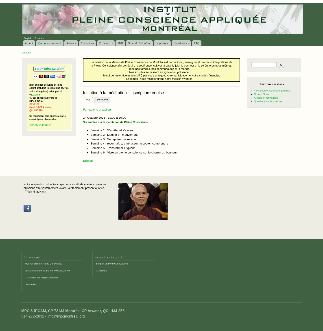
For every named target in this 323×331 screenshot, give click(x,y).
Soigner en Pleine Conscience (112, 263)
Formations (87, 43)
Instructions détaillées (40, 125)
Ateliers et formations (266, 97)
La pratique (162, 43)
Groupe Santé (262, 94)
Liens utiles (31, 284)
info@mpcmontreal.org (66, 316)
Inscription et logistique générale (272, 90)
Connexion (101, 270)
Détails (88, 160)
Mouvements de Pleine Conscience (43, 263)
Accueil (29, 43)
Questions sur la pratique (268, 101)
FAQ (196, 43)
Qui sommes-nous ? (49, 43)
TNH (120, 43)
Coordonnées (181, 43)
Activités (71, 43)
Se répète (102, 99)
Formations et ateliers (97, 109)
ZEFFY (36, 94)
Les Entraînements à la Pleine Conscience (47, 270)
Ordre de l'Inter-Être (139, 43)
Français (39, 38)
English (27, 38)
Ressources (106, 43)
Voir (89, 99)
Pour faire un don (49, 69)
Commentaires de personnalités (42, 277)
